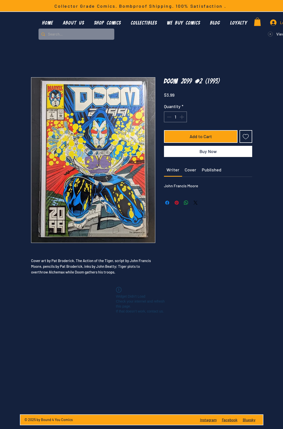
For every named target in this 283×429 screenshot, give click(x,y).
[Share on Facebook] (167, 203)
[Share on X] (196, 203)
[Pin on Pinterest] (177, 203)
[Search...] (76, 34)
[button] (107, 23)
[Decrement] (168, 117)
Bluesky (249, 420)
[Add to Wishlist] (246, 136)
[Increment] (182, 117)
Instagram (208, 420)
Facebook (230, 420)
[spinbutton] (175, 117)
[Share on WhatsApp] (186, 203)
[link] (172, 169)
